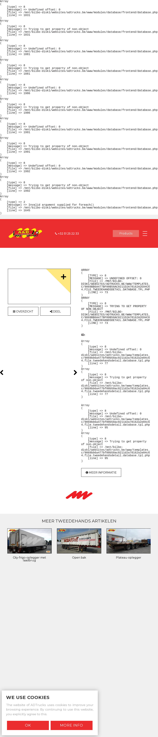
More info (71, 725)
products (125, 233)
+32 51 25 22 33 (67, 233)
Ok (28, 725)
